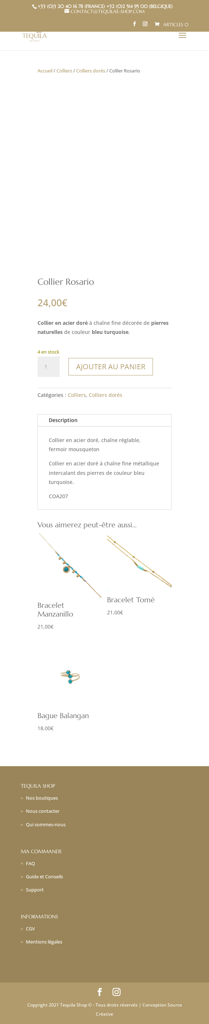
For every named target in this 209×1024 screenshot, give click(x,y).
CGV (30, 928)
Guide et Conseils (44, 876)
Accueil (45, 70)
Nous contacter (42, 811)
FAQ (30, 863)
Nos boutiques (42, 798)
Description (63, 420)
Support (35, 889)
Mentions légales (44, 941)
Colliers (64, 70)
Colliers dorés (90, 70)
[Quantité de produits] (48, 367)
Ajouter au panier (110, 366)
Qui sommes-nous (46, 824)
